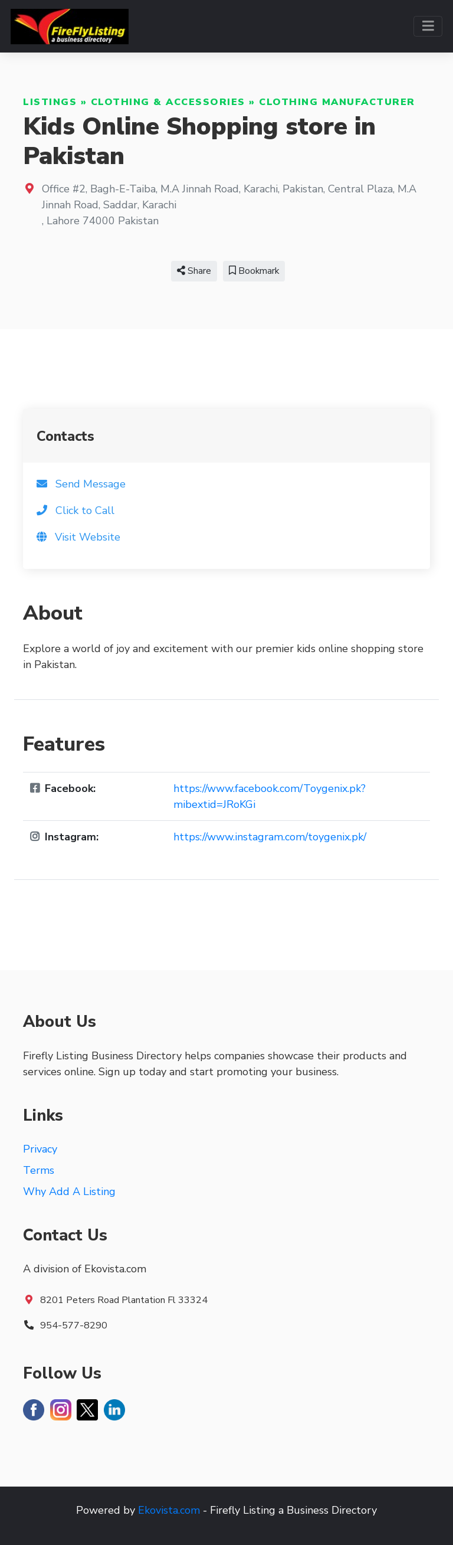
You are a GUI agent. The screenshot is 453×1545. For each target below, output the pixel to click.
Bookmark (254, 270)
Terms (38, 1170)
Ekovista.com (169, 1510)
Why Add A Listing (69, 1191)
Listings (50, 102)
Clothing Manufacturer (337, 102)
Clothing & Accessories (168, 102)
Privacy (40, 1149)
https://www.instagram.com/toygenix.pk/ (269, 837)
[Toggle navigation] (427, 26)
